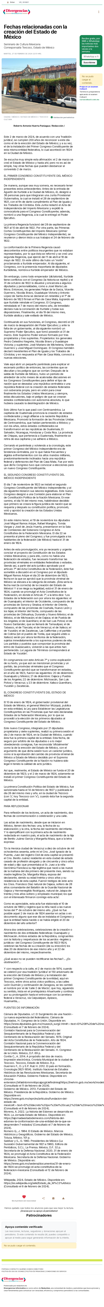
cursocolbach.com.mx (89, 100)
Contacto (14, 1269)
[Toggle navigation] (99, 12)
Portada (5, 1269)
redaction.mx (22, 1286)
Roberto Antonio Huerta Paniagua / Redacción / (39, 125)
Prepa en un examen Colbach (89, 88)
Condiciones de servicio (56, 1271)
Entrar (10, 2)
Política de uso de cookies (13, 1271)
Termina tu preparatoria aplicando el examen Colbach (90, 94)
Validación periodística (63, 117)
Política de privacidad (35, 1271)
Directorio (38, 1269)
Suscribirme (89, 62)
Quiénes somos (26, 1269)
